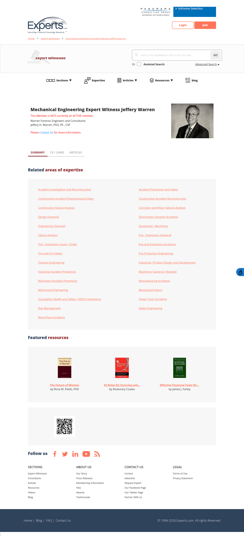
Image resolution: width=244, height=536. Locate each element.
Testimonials (83, 497)
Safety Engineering (150, 308)
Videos (31, 492)
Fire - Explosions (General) (155, 235)
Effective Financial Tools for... (179, 385)
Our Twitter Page (134, 492)
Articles (128, 80)
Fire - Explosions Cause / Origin (57, 244)
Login (182, 25)
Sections (62, 80)
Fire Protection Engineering (156, 253)
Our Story (81, 473)
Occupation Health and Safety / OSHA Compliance (69, 299)
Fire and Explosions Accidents (157, 244)
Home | (29, 520)
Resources (162, 80)
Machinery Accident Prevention (57, 281)
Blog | (40, 520)
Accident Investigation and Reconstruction (64, 189)
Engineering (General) (51, 226)
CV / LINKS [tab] (57, 152)
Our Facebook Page (135, 487)
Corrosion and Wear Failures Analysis (162, 208)
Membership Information (90, 483)
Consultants (34, 478)
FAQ (78, 487)
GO (216, 55)
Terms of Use (180, 473)
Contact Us (46, 132)
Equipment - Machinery (153, 226)
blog (195, 80)
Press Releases (84, 478)
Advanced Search (206, 64)
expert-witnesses (50, 38)
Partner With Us (133, 497)
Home (31, 38)
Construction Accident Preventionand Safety (66, 198)
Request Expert (133, 483)
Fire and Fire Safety (50, 253)
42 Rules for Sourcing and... (122, 385)
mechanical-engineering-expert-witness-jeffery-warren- (96, 38)
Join (205, 25)
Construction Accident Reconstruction (162, 198)
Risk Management (49, 308)
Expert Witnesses (37, 473)
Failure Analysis (48, 235)
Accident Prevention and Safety (158, 189)
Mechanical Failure (150, 290)
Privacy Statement (183, 478)
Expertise (98, 80)
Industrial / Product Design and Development (167, 262)
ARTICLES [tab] (75, 152)
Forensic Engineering (51, 262)
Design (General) (48, 217)
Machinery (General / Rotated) (158, 272)
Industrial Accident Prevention (57, 272)
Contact (129, 473)
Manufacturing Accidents (154, 281)
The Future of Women (64, 385)
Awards (80, 492)
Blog (30, 497)
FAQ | (50, 520)
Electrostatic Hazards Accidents (158, 217)
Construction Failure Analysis (56, 208)
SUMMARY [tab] (38, 152)
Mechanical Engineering (53, 290)
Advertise (130, 478)
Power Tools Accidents (153, 299)
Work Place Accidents (51, 317)
